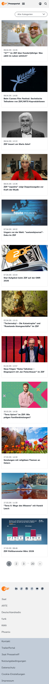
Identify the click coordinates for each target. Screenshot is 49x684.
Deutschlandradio (11, 612)
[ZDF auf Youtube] (37, 588)
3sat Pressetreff (10, 654)
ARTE (4, 605)
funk (4, 618)
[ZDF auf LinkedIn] (16, 588)
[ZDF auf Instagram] (26, 588)
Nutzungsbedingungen (14, 661)
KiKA (4, 625)
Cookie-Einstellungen (13, 674)
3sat (4, 599)
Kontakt (6, 641)
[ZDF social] (42, 588)
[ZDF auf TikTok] (21, 588)
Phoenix (6, 632)
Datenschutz (8, 667)
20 (32, 563)
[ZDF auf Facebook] (31, 588)
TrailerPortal (8, 647)
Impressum (8, 680)
